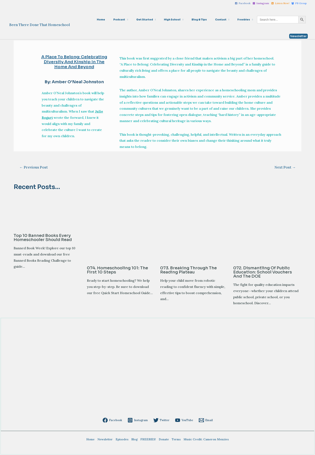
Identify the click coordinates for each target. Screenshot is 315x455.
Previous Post (33, 167)
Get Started (159, 19)
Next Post (285, 167)
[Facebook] (243, 3)
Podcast (137, 19)
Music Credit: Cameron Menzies (203, 439)
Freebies (245, 19)
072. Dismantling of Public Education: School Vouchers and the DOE (262, 272)
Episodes (123, 439)
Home (122, 19)
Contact (225, 19)
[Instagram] (261, 3)
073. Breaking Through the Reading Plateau (188, 270)
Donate (163, 439)
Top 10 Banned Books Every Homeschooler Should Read (43, 237)
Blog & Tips (207, 19)
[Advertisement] (138, 385)
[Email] (204, 420)
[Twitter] (161, 420)
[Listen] (280, 3)
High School (183, 19)
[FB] (299, 3)
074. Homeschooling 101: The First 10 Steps (117, 270)
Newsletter (107, 439)
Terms (174, 439)
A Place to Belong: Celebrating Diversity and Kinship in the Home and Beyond (74, 61)
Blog (135, 439)
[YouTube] (183, 420)
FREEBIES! (148, 439)
